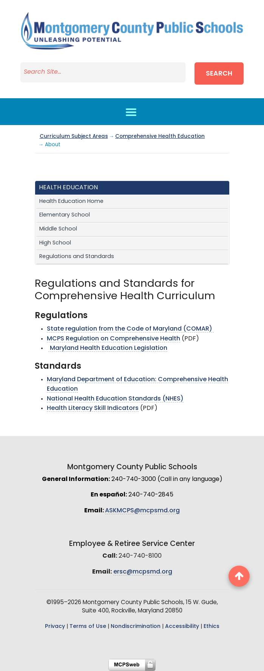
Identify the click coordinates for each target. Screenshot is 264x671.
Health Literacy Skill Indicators (93, 408)
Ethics (211, 626)
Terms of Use (87, 626)
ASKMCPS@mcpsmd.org (142, 511)
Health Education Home (71, 201)
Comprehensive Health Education (160, 136)
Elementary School (64, 215)
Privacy (55, 626)
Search (219, 74)
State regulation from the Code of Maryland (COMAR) (130, 329)
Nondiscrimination (136, 626)
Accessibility (182, 626)
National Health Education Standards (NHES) (115, 399)
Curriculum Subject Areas (74, 136)
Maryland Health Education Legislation (107, 348)
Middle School (58, 229)
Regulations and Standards (76, 257)
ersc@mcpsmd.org (142, 572)
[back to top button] (239, 576)
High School (55, 243)
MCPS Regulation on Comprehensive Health (113, 339)
